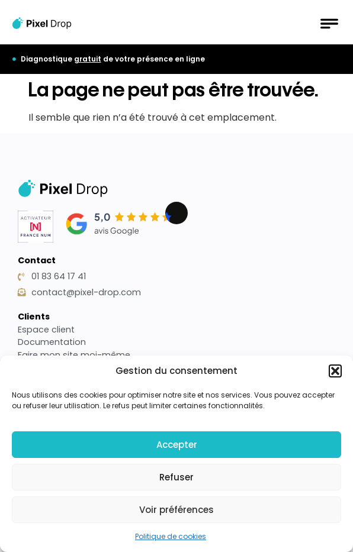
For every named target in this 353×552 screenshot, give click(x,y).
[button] (335, 371)
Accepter (176, 444)
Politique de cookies (170, 536)
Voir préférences (176, 509)
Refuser (176, 477)
